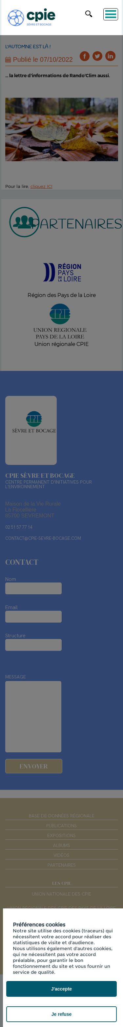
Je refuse (61, 1014)
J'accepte (61, 989)
